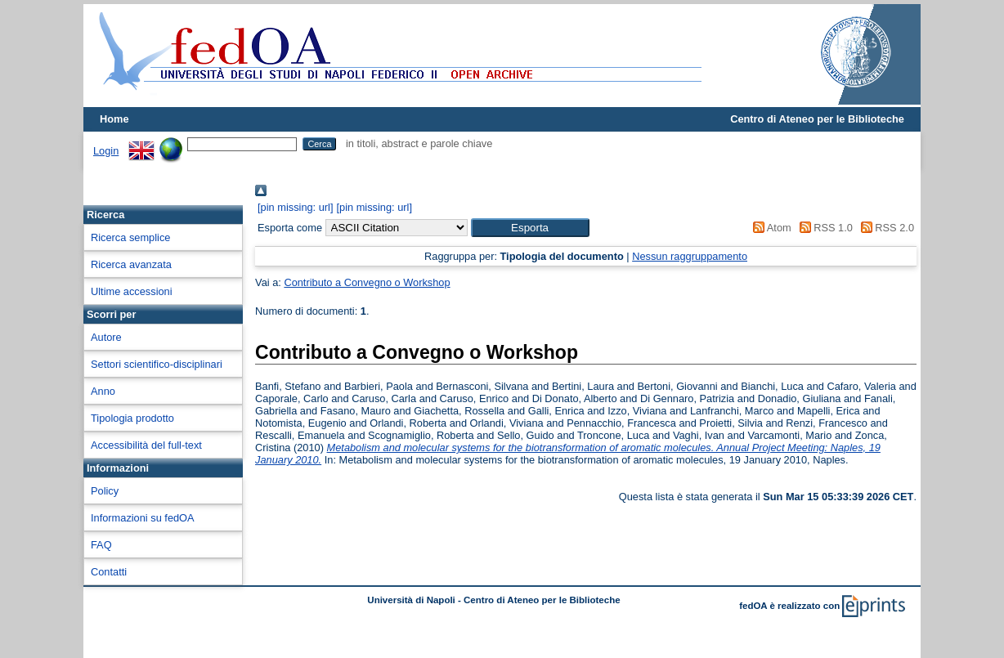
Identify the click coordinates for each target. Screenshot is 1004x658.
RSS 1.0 (823, 228)
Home (114, 119)
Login (106, 151)
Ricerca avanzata (131, 264)
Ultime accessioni (132, 291)
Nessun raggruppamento (689, 256)
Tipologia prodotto (132, 418)
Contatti (109, 572)
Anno (103, 391)
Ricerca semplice (130, 237)
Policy (105, 491)
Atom (769, 228)
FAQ (101, 545)
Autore (106, 337)
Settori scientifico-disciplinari (156, 364)
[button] (530, 227)
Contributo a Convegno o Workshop (367, 282)
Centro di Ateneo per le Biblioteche (817, 119)
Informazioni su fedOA (143, 518)
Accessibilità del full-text (146, 445)
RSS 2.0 (884, 228)
